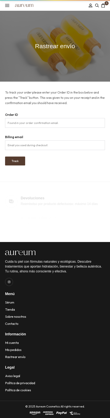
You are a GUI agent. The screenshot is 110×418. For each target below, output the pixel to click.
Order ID (11, 115)
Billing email (14, 137)
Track (15, 161)
